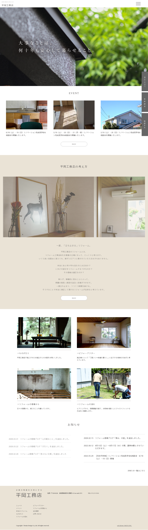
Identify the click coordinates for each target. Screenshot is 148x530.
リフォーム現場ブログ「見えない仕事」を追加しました (43, 457)
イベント (19, 508)
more (74, 144)
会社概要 (36, 511)
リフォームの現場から (29, 404)
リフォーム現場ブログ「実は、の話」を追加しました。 (118, 440)
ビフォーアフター (87, 353)
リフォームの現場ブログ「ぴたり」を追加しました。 (42, 450)
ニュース (19, 506)
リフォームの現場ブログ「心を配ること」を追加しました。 (43, 441)
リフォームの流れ (87, 404)
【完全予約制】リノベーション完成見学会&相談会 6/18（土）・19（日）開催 (119, 459)
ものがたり (24, 353)
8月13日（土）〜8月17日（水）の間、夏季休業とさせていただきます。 (119, 449)
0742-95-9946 (95, 493)
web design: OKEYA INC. (124, 526)
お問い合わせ (37, 514)
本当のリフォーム (21, 511)
